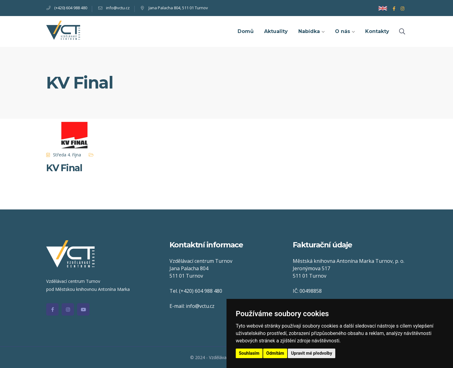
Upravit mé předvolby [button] (311, 353)
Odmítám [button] (275, 353)
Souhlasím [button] (249, 353)
